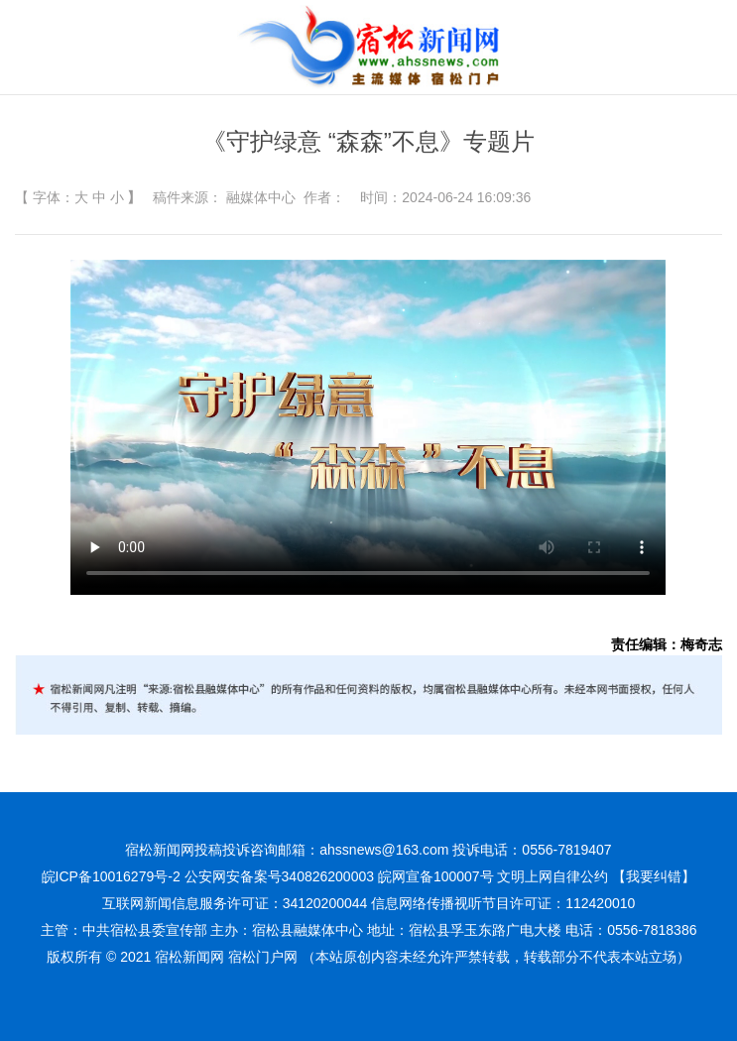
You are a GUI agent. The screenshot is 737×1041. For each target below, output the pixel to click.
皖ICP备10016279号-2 (111, 876)
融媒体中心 (261, 197)
